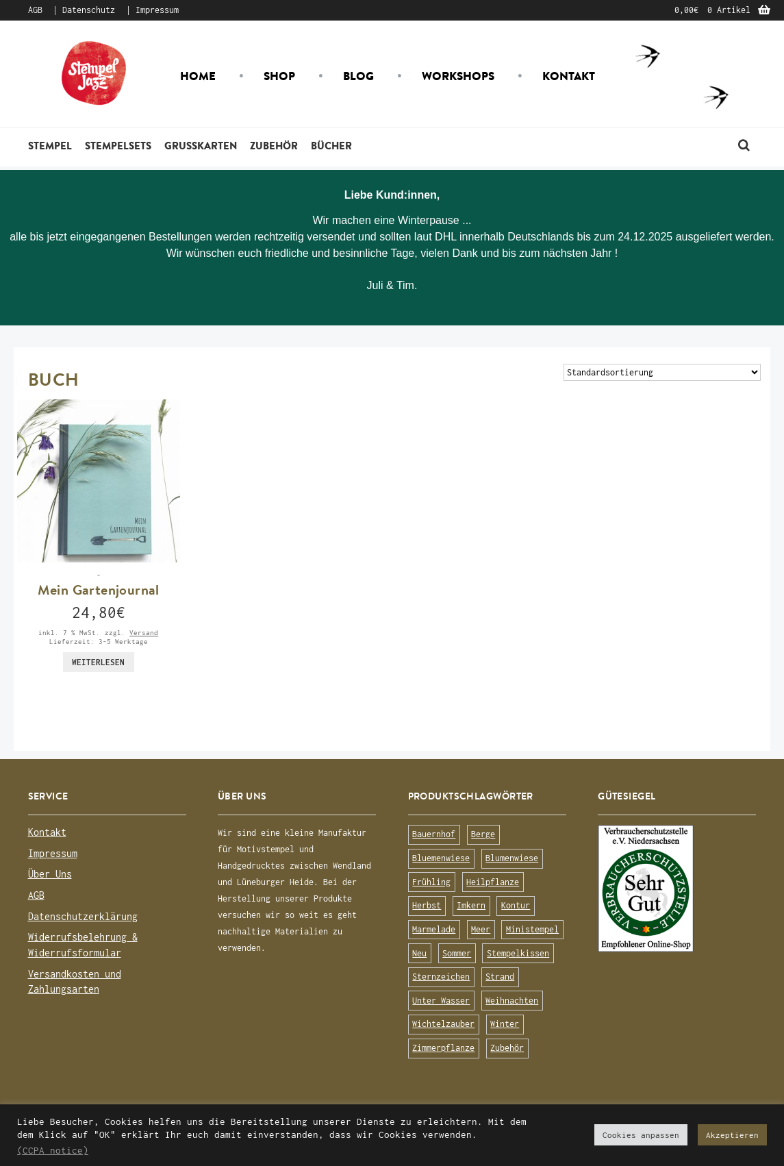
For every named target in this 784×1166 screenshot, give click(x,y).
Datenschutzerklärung (83, 916)
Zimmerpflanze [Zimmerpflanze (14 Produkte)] (443, 1048)
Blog (358, 76)
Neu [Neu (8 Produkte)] (419, 953)
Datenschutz (88, 10)
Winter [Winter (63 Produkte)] (504, 1024)
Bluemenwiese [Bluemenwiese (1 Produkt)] (441, 858)
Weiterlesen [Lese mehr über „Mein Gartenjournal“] (98, 662)
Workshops (458, 76)
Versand (143, 632)
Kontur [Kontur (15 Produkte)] (515, 905)
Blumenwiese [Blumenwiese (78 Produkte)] (511, 858)
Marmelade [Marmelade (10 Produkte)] (433, 929)
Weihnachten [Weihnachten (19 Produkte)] (511, 1000)
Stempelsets (118, 145)
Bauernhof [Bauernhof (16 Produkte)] (433, 834)
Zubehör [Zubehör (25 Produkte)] (507, 1048)
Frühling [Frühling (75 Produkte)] (431, 882)
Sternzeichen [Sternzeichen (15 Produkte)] (441, 976)
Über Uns (50, 874)
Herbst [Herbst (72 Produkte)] (426, 905)
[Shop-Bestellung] (662, 372)
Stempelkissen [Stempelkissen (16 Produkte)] (518, 953)
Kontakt (568, 76)
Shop (279, 76)
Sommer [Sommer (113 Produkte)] (456, 953)
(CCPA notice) (52, 1150)
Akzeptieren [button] (732, 1134)
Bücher (331, 145)
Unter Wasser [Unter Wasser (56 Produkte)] (441, 1000)
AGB (35, 10)
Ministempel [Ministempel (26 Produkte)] (532, 929)
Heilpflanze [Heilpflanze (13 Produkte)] (492, 882)
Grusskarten (200, 145)
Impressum (157, 10)
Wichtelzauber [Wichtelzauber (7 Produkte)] (443, 1024)
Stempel (50, 145)
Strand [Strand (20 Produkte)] (499, 976)
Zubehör (274, 145)
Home (198, 76)
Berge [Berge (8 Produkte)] (483, 834)
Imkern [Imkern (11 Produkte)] (471, 905)
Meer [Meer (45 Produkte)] (480, 929)
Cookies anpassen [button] (641, 1134)
